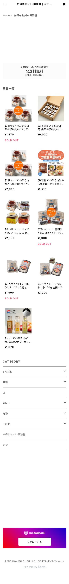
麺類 (5, 382)
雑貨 (5, 444)
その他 (6, 423)
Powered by (35, 566)
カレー (6, 403)
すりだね (7, 371)
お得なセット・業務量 (14, 434)
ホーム (6, 15)
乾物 (5, 413)
